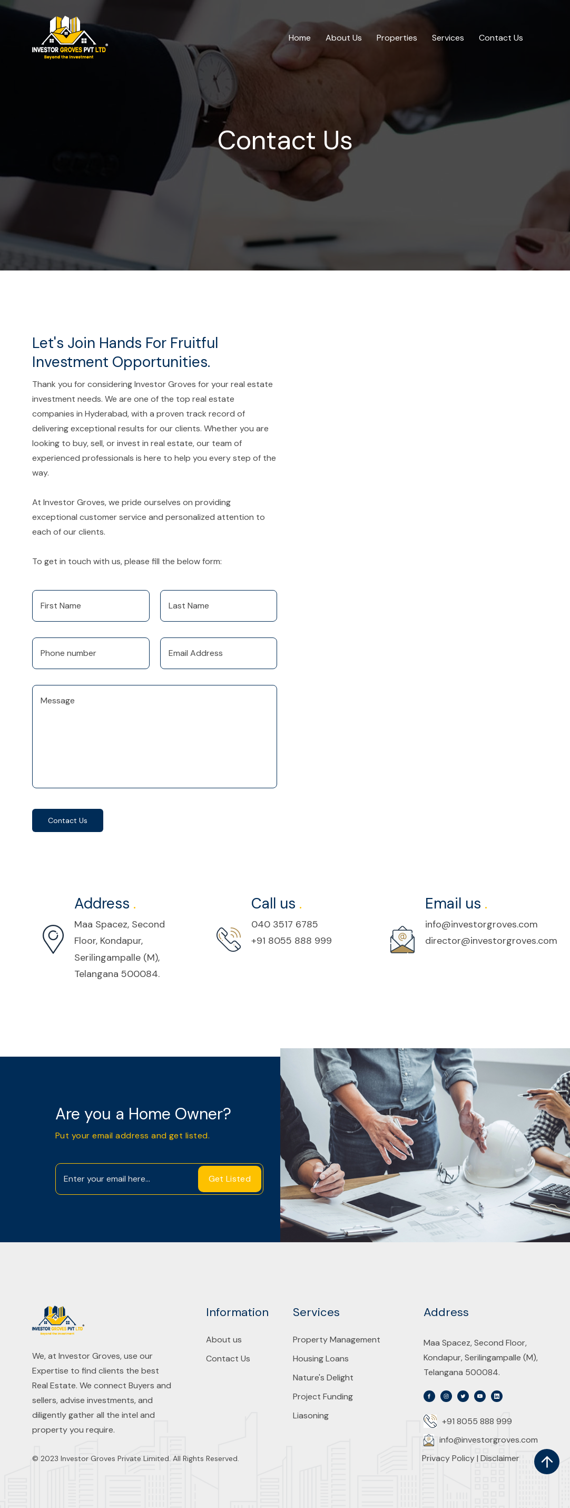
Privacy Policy (449, 1458)
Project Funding (323, 1397)
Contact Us (501, 37)
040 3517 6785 (284, 924)
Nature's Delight (323, 1378)
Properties (397, 37)
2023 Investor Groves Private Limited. (106, 1458)
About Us (344, 37)
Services (448, 37)
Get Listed (230, 1178)
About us (224, 1340)
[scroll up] (546, 1461)
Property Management (336, 1340)
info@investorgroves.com (481, 924)
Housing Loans (321, 1359)
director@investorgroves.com (491, 940)
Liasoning (311, 1416)
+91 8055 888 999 (291, 940)
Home (300, 37)
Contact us (67, 820)
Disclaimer (499, 1458)
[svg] (429, 1396)
